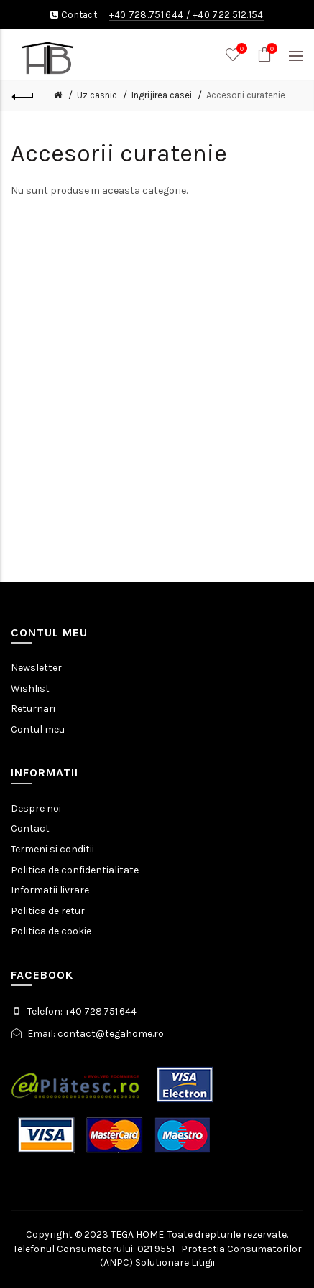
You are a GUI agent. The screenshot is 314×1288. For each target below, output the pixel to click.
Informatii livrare (50, 890)
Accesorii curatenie (245, 95)
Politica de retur (48, 911)
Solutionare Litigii (175, 1262)
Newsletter (36, 668)
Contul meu (38, 729)
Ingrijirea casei (161, 95)
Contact (30, 828)
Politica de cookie (51, 931)
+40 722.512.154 (228, 14)
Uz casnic (97, 95)
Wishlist (30, 688)
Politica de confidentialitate (75, 870)
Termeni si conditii (52, 849)
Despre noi (36, 808)
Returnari (33, 708)
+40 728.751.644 (146, 14)
